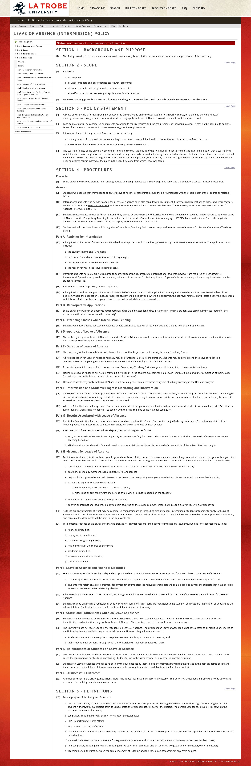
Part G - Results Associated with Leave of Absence (32, 99)
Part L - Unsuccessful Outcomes (28, 127)
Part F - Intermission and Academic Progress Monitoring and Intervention (33, 93)
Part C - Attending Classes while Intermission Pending (33, 79)
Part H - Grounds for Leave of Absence (30, 104)
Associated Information (60, 26)
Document (46, 20)
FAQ (184, 8)
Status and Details (38, 26)
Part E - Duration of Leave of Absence (30, 88)
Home (80, 8)
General (21, 66)
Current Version (19, 26)
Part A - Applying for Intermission (29, 70)
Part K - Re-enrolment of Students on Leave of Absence (33, 122)
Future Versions (100, 26)
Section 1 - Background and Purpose (28, 46)
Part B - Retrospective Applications (29, 74)
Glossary (199, 8)
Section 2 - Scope (21, 50)
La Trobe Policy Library (28, 20)
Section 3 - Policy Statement (25, 54)
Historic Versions (82, 26)
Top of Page (229, 63)
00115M (237, 761)
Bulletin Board (135, 8)
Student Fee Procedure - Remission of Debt (199, 603)
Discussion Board (164, 8)
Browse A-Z (97, 8)
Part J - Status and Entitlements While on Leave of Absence (32, 116)
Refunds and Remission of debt (124, 607)
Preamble (21, 62)
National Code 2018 (98, 205)
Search (115, 8)
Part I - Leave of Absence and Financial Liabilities (31, 109)
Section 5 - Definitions (23, 131)
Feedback (123, 26)
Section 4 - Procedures (23, 58)
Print (113, 26)
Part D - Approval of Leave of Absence (30, 84)
